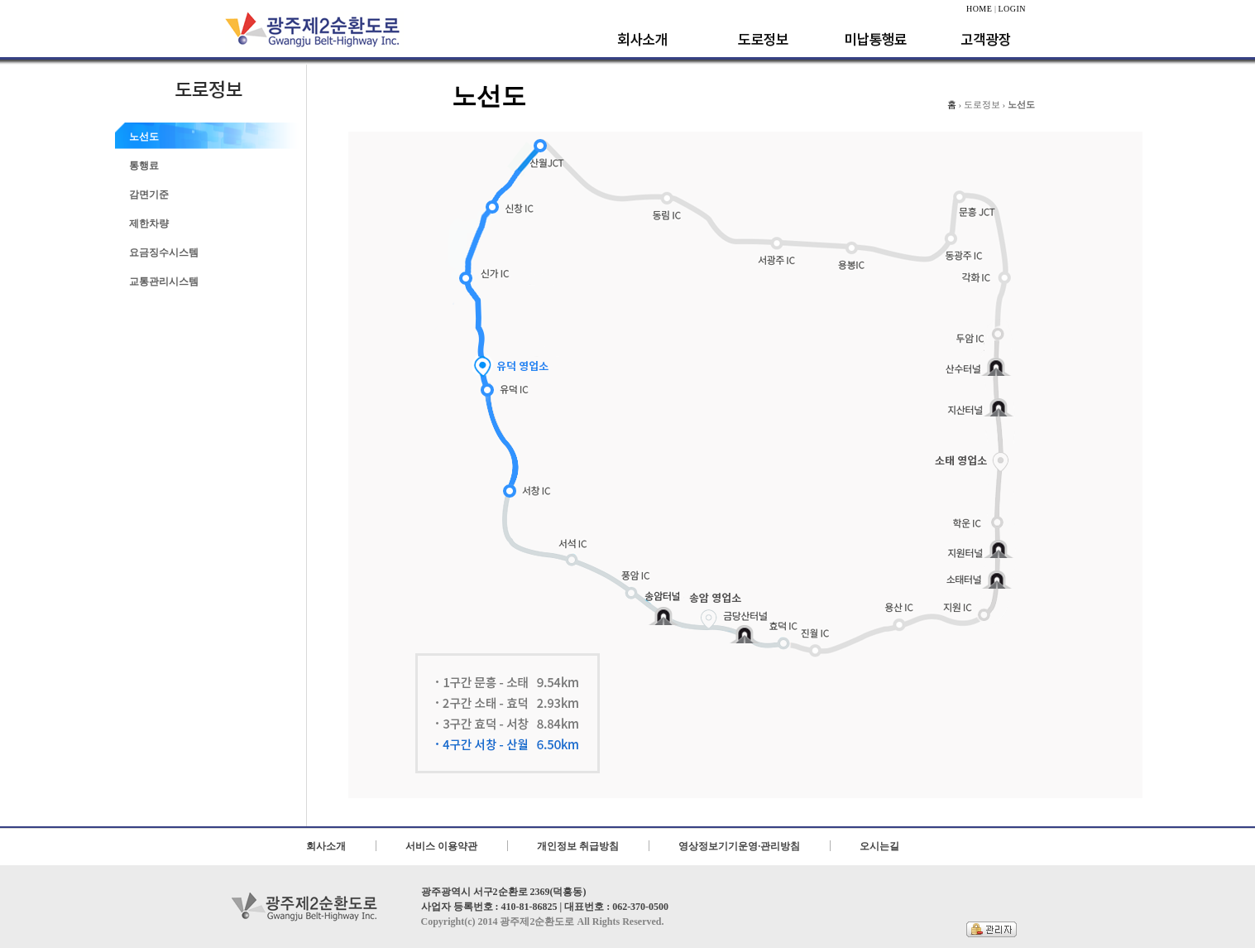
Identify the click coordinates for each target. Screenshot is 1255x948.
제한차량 (149, 223)
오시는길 (879, 846)
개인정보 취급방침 (578, 846)
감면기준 (149, 194)
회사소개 (326, 846)
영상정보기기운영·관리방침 (739, 846)
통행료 (144, 165)
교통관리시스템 (164, 281)
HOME (979, 8)
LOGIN (1012, 8)
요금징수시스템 (164, 252)
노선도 (144, 136)
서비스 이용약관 (441, 846)
